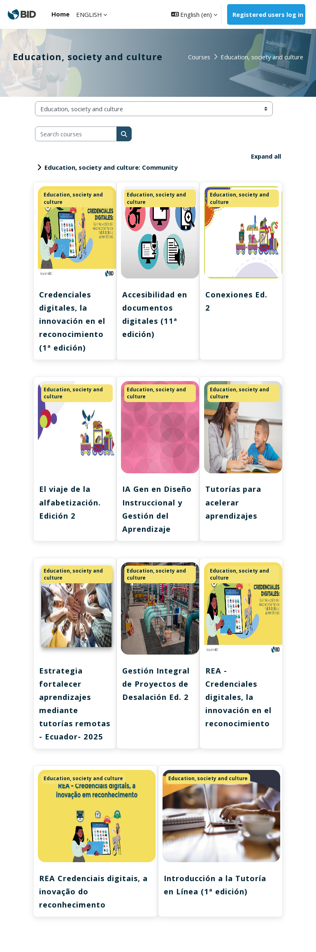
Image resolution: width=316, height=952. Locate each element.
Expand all (266, 156)
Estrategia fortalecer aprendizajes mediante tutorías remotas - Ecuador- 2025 (68, 711)
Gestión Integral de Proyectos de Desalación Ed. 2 (157, 684)
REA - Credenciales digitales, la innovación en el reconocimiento (239, 698)
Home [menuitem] (60, 14)
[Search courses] (76, 133)
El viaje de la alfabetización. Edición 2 (70, 502)
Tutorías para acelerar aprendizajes (233, 502)
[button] (194, 14)
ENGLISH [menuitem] (89, 14)
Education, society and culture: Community (111, 167)
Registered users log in (267, 14)
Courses (199, 57)
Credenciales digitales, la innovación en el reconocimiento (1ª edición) (73, 321)
